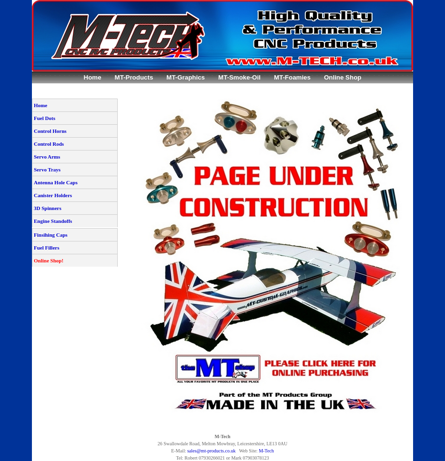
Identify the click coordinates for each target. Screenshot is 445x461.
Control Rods (49, 144)
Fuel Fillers (46, 248)
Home (92, 77)
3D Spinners (47, 208)
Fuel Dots (44, 118)
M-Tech (266, 450)
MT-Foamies (292, 77)
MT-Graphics (185, 77)
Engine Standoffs (53, 221)
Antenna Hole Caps (56, 182)
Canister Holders (53, 195)
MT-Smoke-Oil (239, 77)
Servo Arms (47, 157)
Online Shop (343, 77)
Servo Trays (47, 169)
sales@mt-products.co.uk (211, 450)
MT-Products (134, 77)
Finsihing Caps (51, 235)
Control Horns (50, 131)
